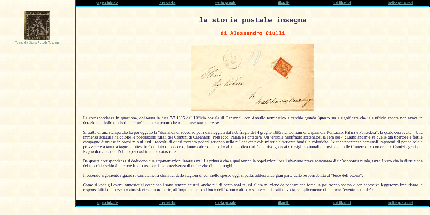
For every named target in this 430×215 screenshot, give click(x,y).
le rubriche (167, 3)
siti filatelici (342, 3)
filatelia (284, 3)
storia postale (225, 3)
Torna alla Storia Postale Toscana (37, 42)
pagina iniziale (107, 3)
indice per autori (400, 3)
